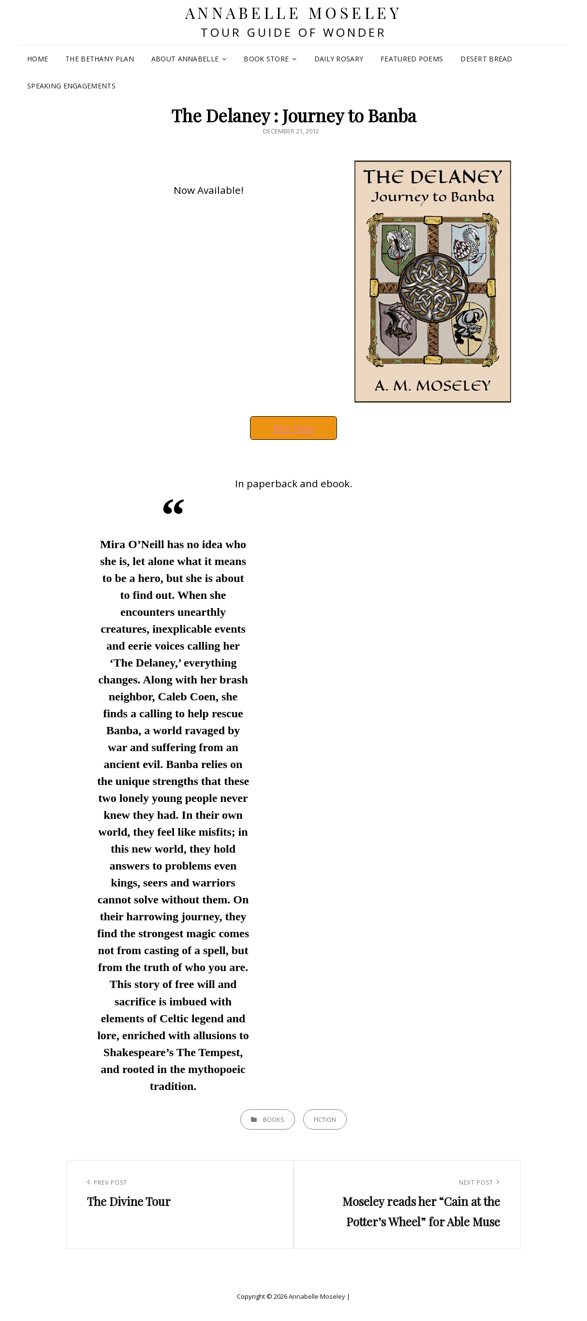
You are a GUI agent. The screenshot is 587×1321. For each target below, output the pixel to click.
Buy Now (293, 428)
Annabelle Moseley (293, 12)
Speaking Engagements (71, 85)
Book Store (266, 58)
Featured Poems (412, 58)
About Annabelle (185, 58)
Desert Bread (486, 58)
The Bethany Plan (99, 58)
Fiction (325, 1119)
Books (273, 1119)
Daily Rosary (338, 58)
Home (37, 58)
